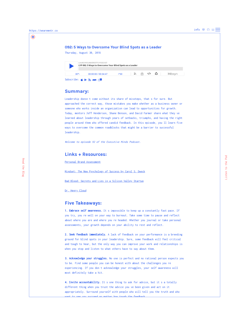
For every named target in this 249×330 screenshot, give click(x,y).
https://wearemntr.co (43, 30)
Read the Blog (23, 167)
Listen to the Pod (225, 167)
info (197, 29)
